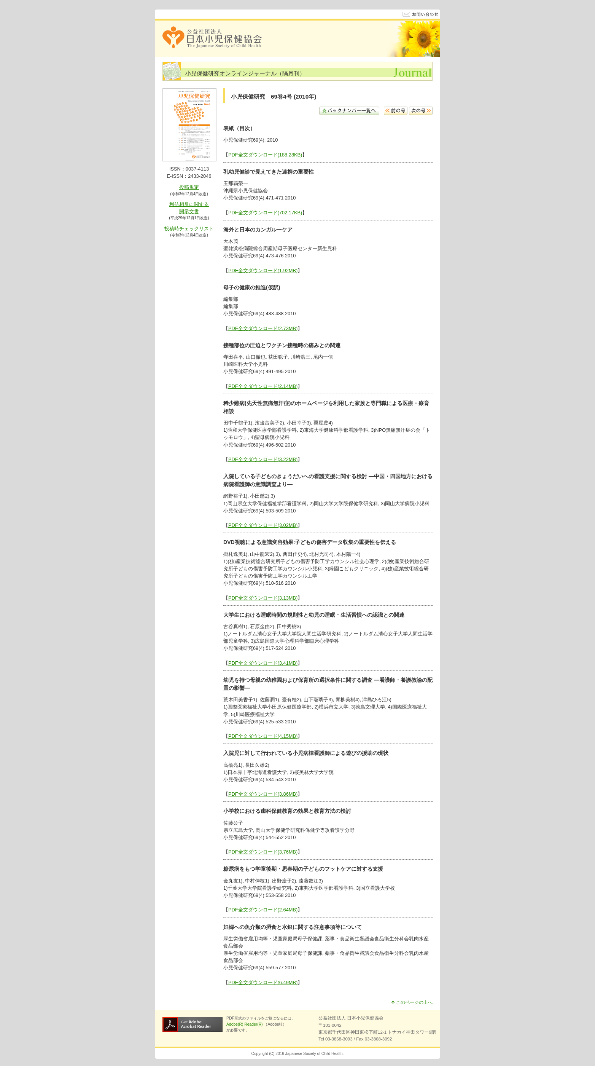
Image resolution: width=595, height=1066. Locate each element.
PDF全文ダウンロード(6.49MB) (263, 982)
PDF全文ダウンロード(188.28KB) (265, 155)
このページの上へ (412, 1002)
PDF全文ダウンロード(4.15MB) (263, 736)
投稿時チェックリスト (189, 228)
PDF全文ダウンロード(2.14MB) (263, 386)
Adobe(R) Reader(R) (245, 1024)
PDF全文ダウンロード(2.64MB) (263, 910)
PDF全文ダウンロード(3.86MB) (263, 794)
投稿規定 (189, 187)
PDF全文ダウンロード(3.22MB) (263, 459)
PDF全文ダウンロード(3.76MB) (263, 852)
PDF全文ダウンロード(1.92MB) (263, 270)
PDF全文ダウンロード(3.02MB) (263, 525)
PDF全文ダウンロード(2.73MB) (263, 328)
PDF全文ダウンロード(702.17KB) (265, 212)
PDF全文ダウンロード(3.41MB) (263, 663)
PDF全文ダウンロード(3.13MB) (263, 598)
